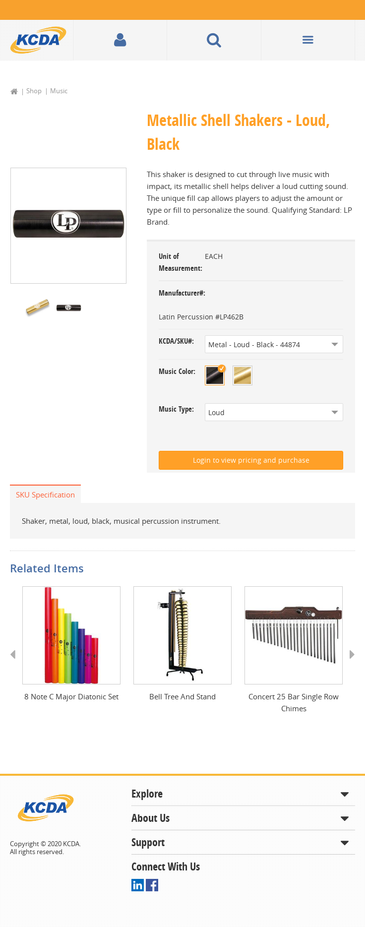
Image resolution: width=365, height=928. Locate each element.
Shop (34, 90)
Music (58, 90)
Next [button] (349, 664)
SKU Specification (45, 494)
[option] (68, 226)
